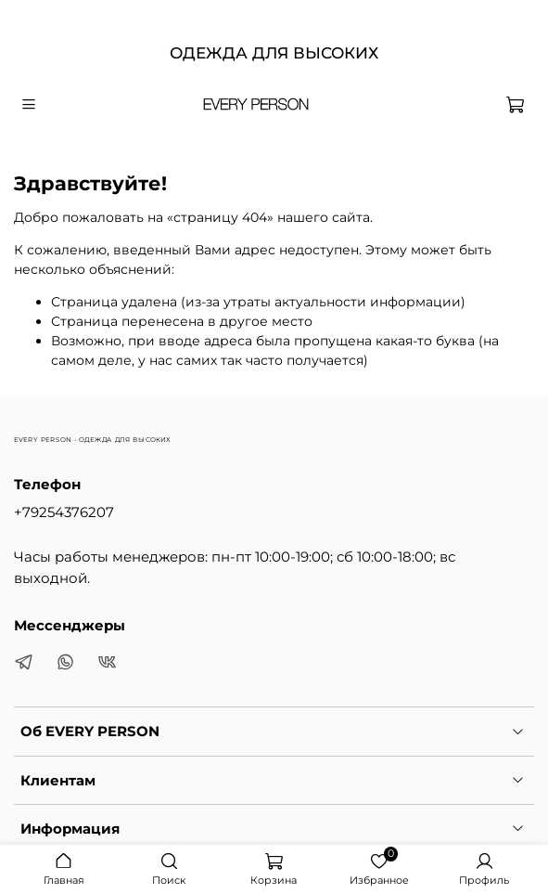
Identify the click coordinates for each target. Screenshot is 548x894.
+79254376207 (64, 512)
